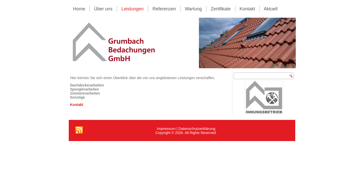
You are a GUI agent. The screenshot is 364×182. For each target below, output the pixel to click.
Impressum (166, 128)
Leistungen (132, 8)
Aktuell (271, 8)
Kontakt (247, 8)
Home (79, 8)
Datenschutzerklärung (196, 128)
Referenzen (164, 8)
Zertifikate (221, 8)
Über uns (103, 8)
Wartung (193, 8)
